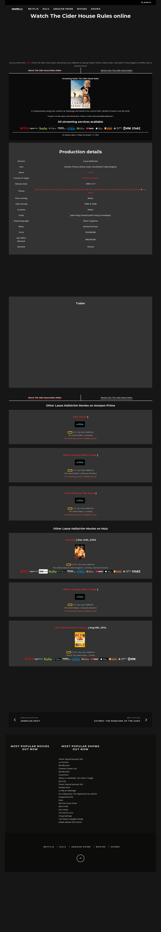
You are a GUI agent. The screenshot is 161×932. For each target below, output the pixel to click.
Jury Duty (62, 781)
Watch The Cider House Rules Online (44, 70)
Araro (61, 800)
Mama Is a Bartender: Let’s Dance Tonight (76, 778)
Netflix (33, 9)
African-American (52, 189)
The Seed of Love (66, 813)
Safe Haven (80, 416)
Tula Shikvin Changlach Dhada (71, 819)
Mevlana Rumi (64, 787)
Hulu (46, 9)
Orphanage (126, 189)
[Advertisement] (80, 40)
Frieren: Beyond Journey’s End (71, 759)
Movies (82, 9)
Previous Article (29, 718)
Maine (117, 189)
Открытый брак (65, 816)
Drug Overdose (100, 189)
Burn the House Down (68, 803)
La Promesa (64, 762)
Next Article (133, 718)
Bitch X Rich (63, 806)
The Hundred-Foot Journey (71, 627)
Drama (28, 63)
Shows (96, 9)
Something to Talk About (80, 493)
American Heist (30, 721)
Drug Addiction (86, 189)
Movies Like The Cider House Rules (116, 70)
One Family (63, 809)
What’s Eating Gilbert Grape (80, 455)
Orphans (136, 189)
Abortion (39, 189)
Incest (111, 189)
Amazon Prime (63, 9)
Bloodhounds (64, 765)
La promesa (63, 775)
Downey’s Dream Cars (68, 768)
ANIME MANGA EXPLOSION (70, 822)
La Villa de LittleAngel (67, 790)
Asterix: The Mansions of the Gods (117, 721)
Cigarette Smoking (69, 189)
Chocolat (70, 539)
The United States (90, 178)
